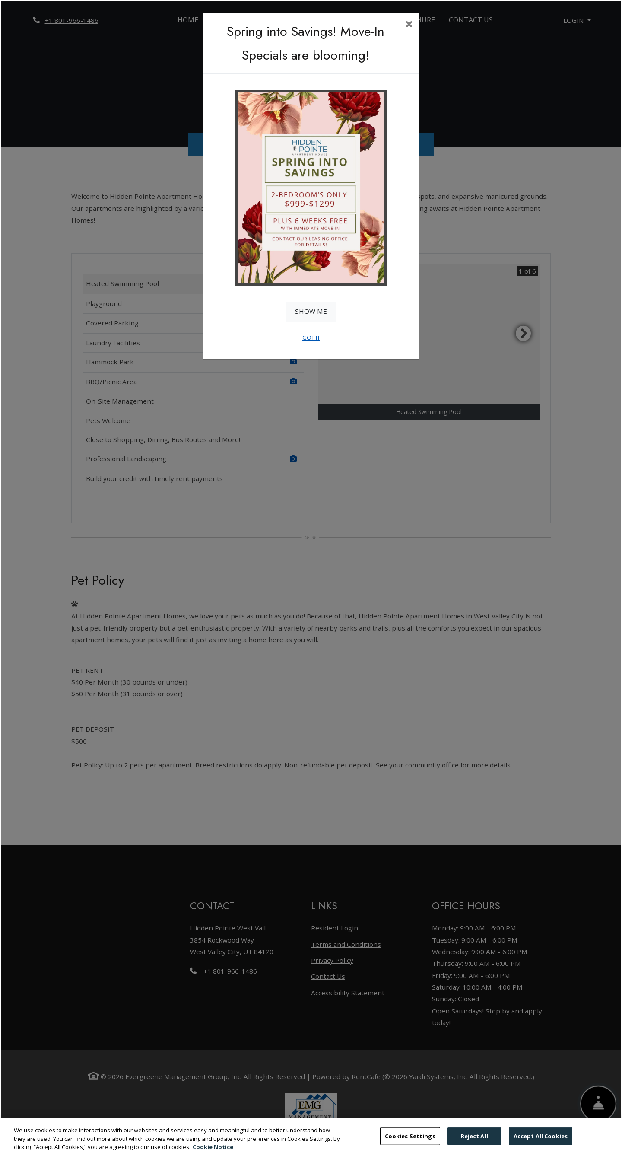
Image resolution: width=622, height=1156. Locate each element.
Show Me (311, 311)
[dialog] (311, 578)
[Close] (409, 25)
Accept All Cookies (541, 1141)
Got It (311, 337)
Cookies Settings (410, 1141)
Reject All (474, 1141)
